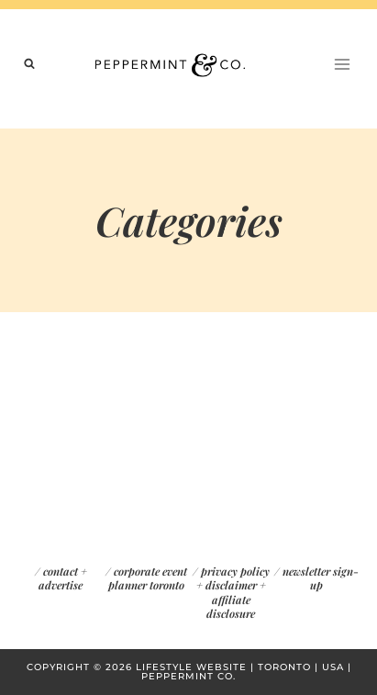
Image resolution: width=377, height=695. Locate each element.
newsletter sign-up (321, 578)
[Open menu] (342, 64)
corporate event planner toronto (147, 578)
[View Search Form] (29, 64)
